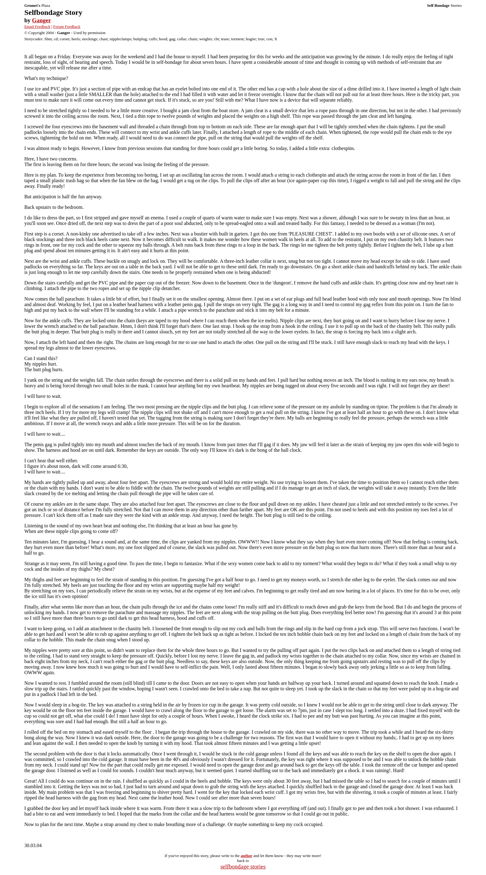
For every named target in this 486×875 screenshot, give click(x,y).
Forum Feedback (67, 26)
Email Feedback (37, 26)
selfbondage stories (243, 866)
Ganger (41, 20)
